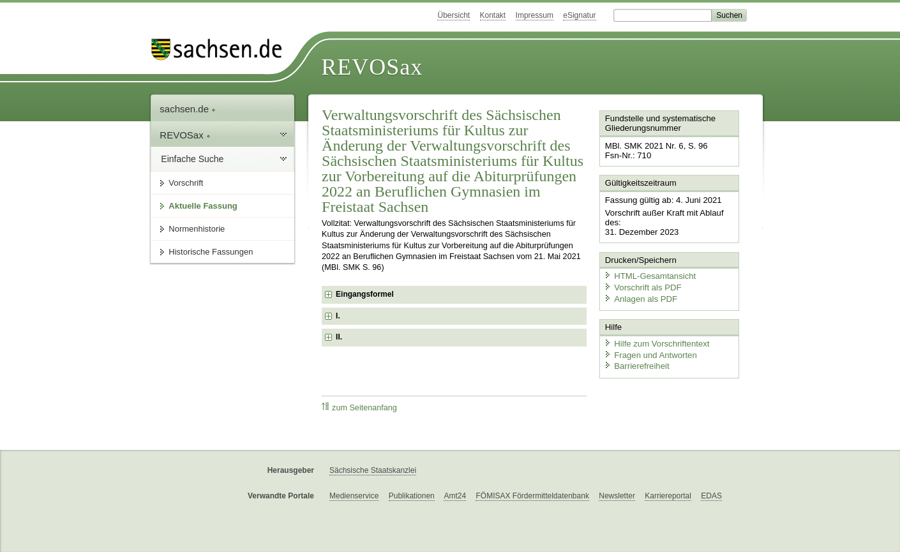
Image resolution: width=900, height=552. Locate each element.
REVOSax (372, 67)
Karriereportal (668, 495)
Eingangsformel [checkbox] (365, 294)
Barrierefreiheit (636, 364)
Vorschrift (186, 183)
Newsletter (617, 495)
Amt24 (455, 495)
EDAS (711, 495)
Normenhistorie (197, 229)
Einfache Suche (192, 159)
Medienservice (354, 495)
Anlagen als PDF (639, 297)
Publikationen (412, 495)
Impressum (534, 15)
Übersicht (453, 15)
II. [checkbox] (339, 336)
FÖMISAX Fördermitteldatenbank (532, 495)
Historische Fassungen (211, 252)
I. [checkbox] (338, 315)
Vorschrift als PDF (641, 285)
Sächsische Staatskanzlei (372, 470)
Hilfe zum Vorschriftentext (655, 341)
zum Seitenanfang (359, 407)
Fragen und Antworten (649, 352)
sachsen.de (188, 108)
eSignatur (579, 15)
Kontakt (493, 15)
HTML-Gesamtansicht (648, 275)
